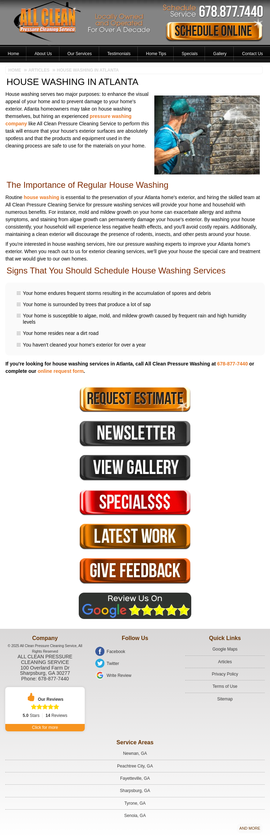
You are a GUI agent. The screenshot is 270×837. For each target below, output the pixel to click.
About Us (43, 53)
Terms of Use (225, 686)
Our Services (80, 53)
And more (249, 828)
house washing (41, 197)
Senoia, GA (135, 815)
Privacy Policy (225, 674)
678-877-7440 (232, 364)
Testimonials (118, 53)
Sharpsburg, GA (135, 790)
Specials (190, 53)
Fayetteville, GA (135, 778)
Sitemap (225, 699)
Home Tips (156, 53)
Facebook (116, 652)
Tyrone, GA (135, 803)
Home (13, 53)
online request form (61, 371)
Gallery (219, 53)
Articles (225, 661)
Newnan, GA (135, 753)
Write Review (119, 675)
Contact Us (252, 53)
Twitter (113, 663)
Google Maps (224, 649)
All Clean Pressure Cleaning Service (45, 659)
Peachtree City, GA (135, 766)
